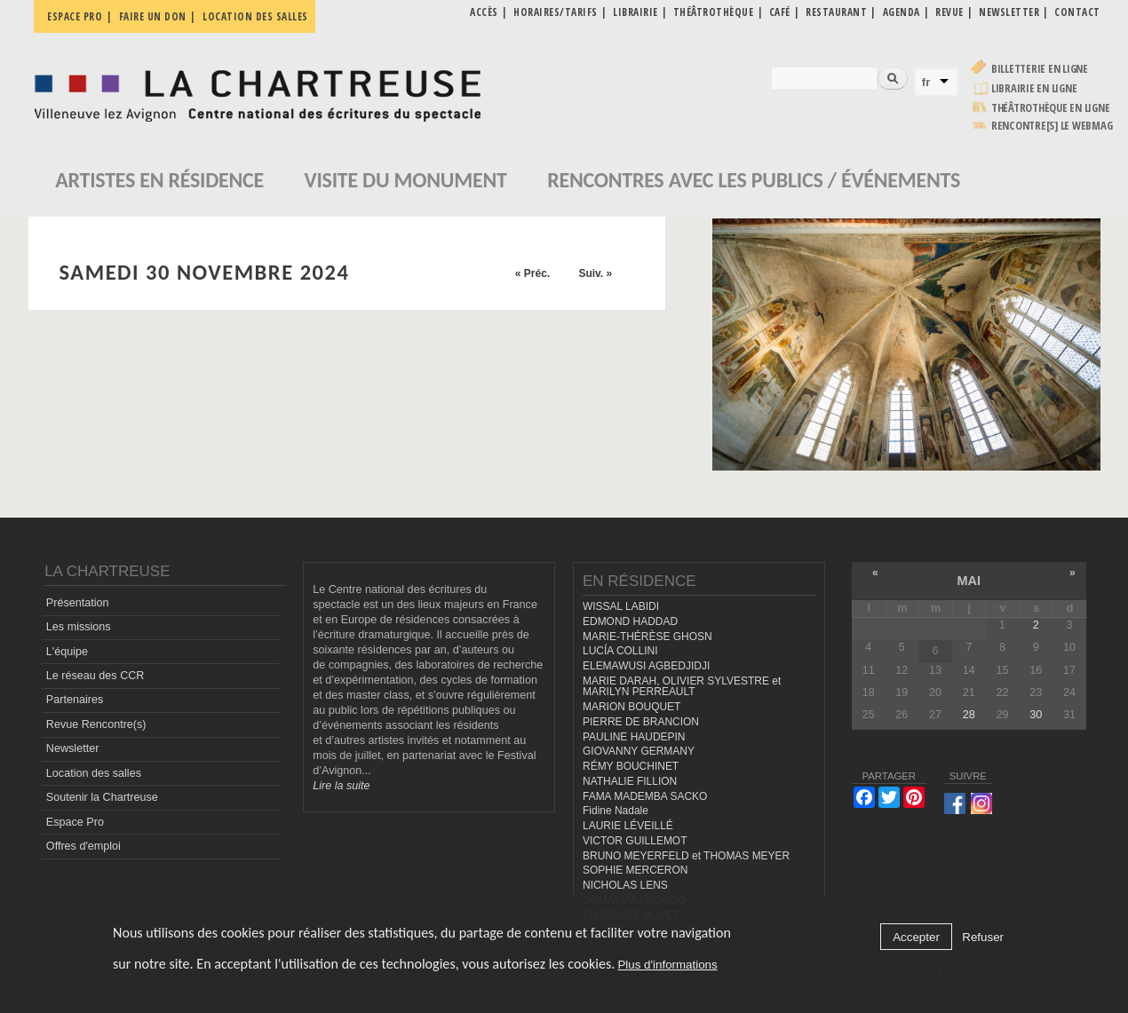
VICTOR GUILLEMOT (635, 841)
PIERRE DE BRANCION (641, 722)
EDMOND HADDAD (630, 621)
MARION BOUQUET (631, 706)
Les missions (78, 627)
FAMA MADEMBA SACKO (645, 796)
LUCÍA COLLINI (620, 651)
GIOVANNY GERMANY (639, 751)
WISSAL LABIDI (621, 606)
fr (926, 82)
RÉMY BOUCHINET (631, 766)
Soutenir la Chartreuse (102, 797)
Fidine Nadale (615, 810)
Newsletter (72, 748)
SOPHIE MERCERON (635, 870)
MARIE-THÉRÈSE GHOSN (647, 636)
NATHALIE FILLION (630, 781)
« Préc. (532, 273)
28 (969, 714)
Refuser (983, 937)
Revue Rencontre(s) (96, 724)
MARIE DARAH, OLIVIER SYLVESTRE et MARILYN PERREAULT (682, 687)
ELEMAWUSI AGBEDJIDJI (646, 666)
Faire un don (153, 16)
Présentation (77, 603)
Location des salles (255, 16)
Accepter (916, 937)
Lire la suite (341, 786)
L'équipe (67, 651)
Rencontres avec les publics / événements (753, 180)
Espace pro (74, 16)
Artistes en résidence (159, 180)
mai (969, 581)
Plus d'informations (667, 964)
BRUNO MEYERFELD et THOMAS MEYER (686, 856)
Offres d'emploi (83, 846)
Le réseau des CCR (95, 675)
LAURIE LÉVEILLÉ (628, 825)
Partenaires (74, 699)
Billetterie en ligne (1039, 68)
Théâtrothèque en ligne (1050, 107)
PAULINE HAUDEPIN (634, 737)
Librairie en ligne (1034, 88)
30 (1035, 714)
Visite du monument (406, 180)
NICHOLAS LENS (625, 885)
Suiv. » (595, 273)
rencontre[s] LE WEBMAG (1052, 125)
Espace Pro (75, 822)
